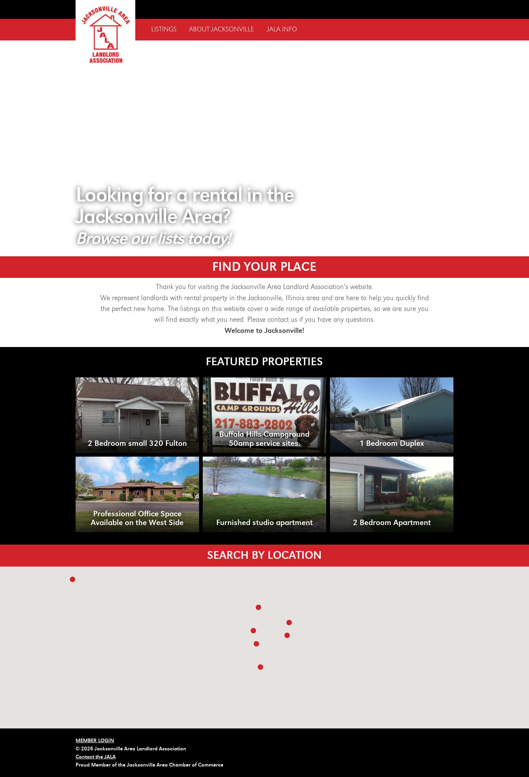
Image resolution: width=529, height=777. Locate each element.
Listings (163, 29)
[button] (289, 622)
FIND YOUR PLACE (264, 267)
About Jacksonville (221, 29)
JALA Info (282, 29)
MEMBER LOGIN (95, 740)
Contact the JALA (96, 756)
